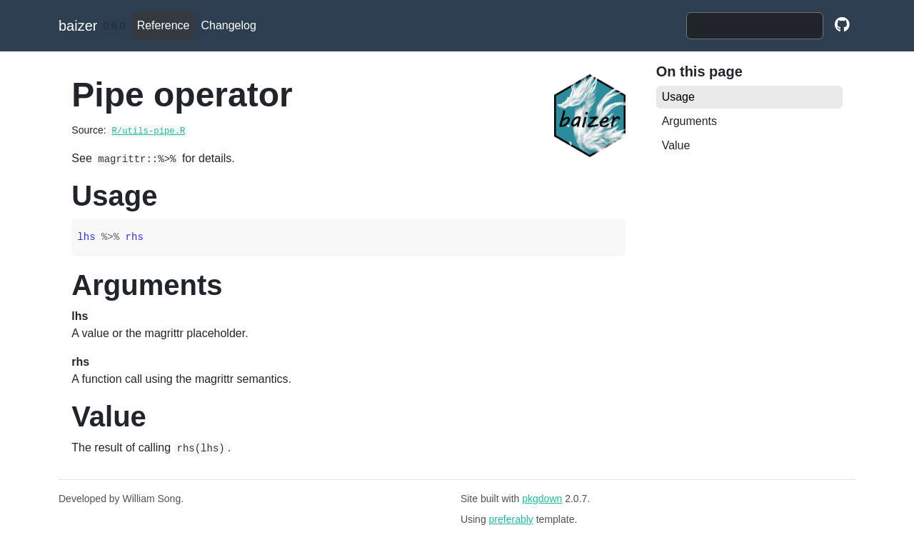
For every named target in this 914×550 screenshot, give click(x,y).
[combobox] (754, 25)
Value (676, 145)
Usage (678, 97)
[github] (842, 25)
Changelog (228, 25)
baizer (78, 26)
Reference (163, 25)
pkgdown (542, 498)
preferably (511, 519)
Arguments (689, 121)
